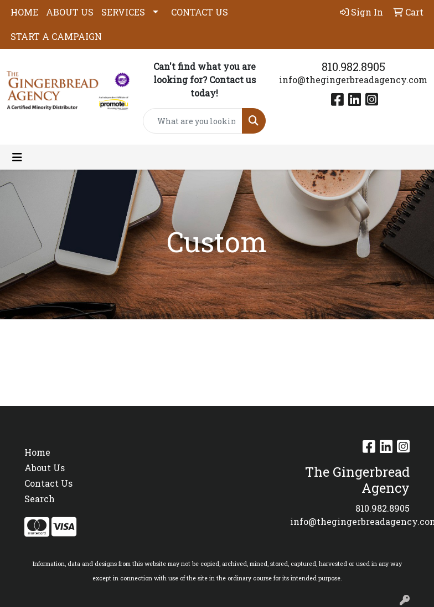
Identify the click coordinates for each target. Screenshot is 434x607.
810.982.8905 (353, 66)
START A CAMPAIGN (56, 36)
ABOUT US (70, 12)
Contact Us (48, 483)
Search (39, 498)
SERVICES (123, 12)
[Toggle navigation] (17, 157)
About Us (44, 467)
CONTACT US (199, 12)
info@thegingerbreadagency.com (353, 79)
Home (37, 452)
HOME (24, 12)
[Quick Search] (192, 121)
